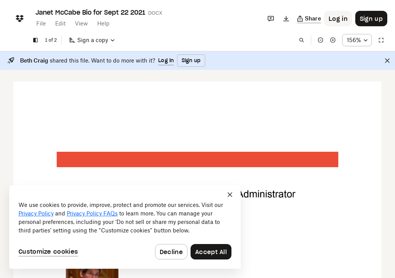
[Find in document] (301, 40)
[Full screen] (381, 40)
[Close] (387, 60)
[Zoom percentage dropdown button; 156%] (357, 40)
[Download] (286, 18)
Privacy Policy (36, 213)
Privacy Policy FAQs (92, 213)
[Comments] (271, 18)
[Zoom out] (320, 40)
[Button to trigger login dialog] (338, 18)
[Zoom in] (333, 40)
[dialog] (125, 227)
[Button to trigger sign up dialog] (371, 18)
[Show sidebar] (35, 40)
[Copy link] (309, 18)
